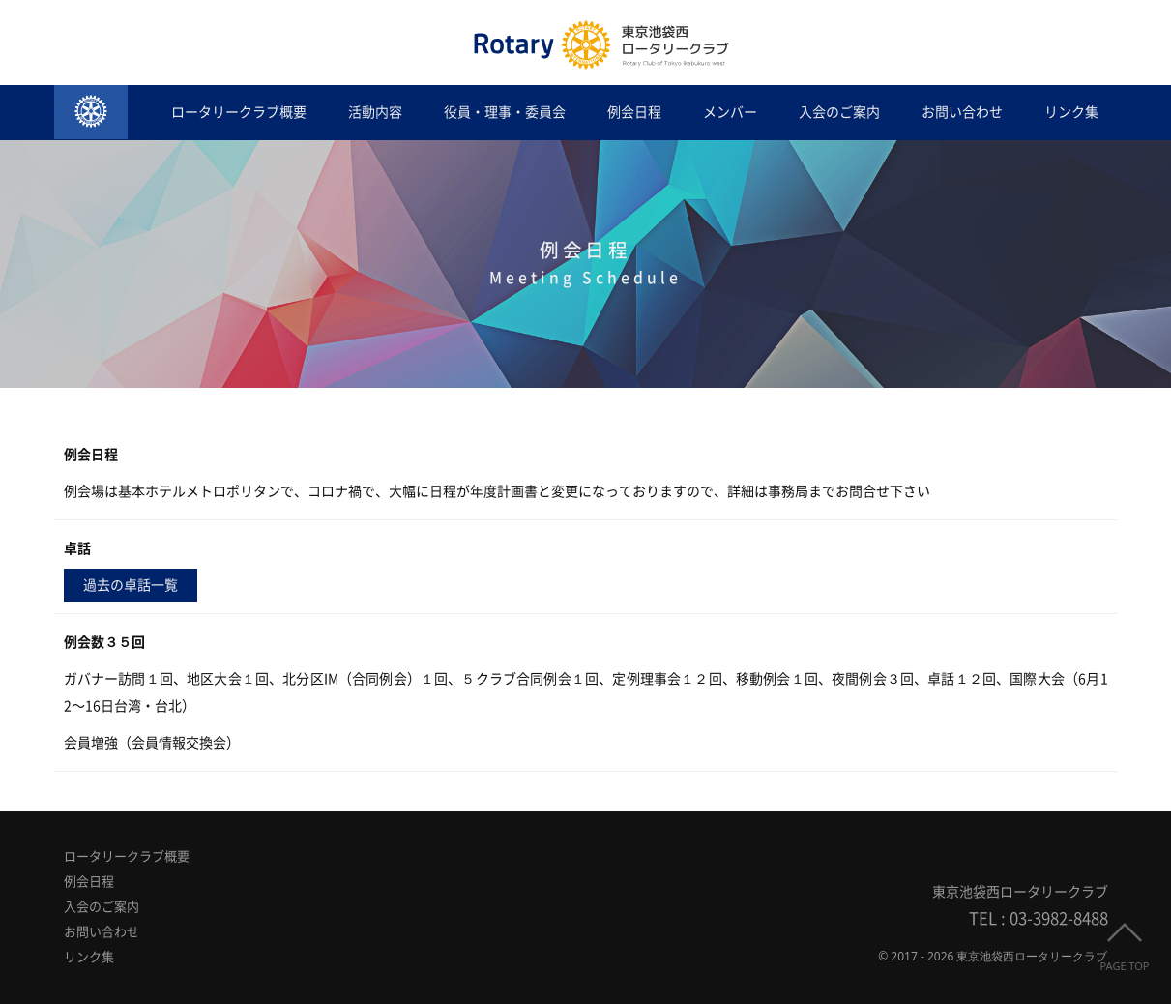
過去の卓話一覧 (130, 585)
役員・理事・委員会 (505, 112)
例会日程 (634, 112)
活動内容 (375, 112)
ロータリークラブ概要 (239, 112)
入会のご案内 (839, 112)
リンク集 (1071, 112)
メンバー (730, 112)
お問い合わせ (962, 112)
